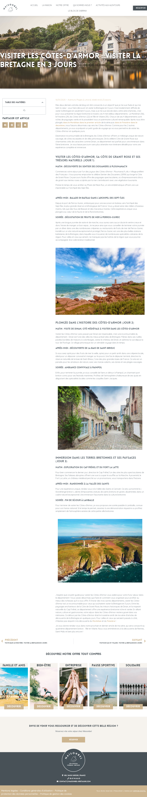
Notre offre (62, 5)
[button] (42, 102)
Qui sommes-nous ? (82, 5)
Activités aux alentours (108, 5)
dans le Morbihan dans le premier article (82, 122)
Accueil (34, 5)
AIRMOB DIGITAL (139, 791)
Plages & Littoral (84, 100)
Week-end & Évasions (101, 100)
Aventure (72, 100)
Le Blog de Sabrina (77, 11)
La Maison (47, 5)
